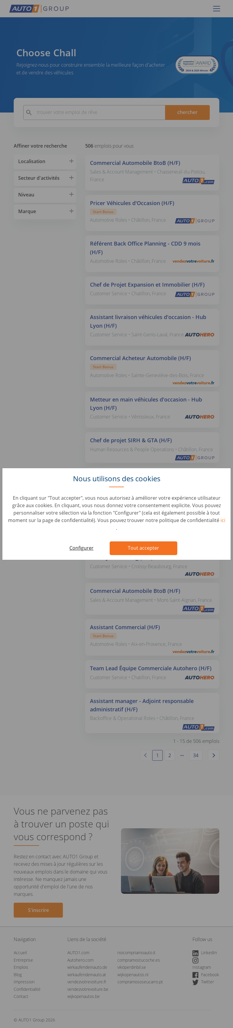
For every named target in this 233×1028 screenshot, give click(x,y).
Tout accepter (143, 548)
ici (222, 520)
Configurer (81, 548)
